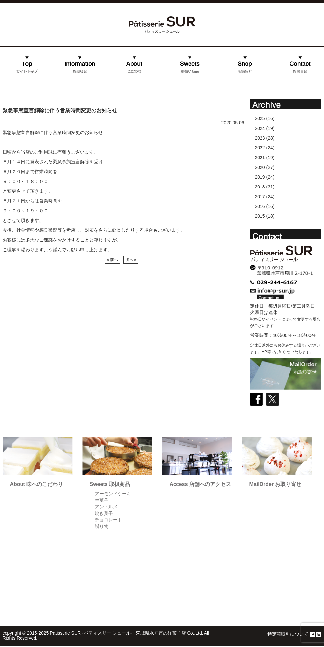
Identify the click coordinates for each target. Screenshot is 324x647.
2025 (260, 118)
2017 (260, 196)
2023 (260, 138)
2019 (260, 177)
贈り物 (101, 526)
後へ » (130, 259)
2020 (260, 167)
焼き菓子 (104, 513)
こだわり (116, 82)
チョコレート (108, 519)
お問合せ (281, 82)
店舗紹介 (226, 82)
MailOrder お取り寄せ (275, 484)
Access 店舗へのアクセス (200, 484)
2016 (260, 206)
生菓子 (101, 500)
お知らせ (61, 82)
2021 (260, 157)
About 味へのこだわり (36, 484)
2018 (260, 186)
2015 (260, 216)
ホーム (9, 82)
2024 (260, 128)
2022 (260, 147)
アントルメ (106, 506)
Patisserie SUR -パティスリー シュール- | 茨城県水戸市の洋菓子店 (118, 633)
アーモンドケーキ (113, 493)
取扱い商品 (189, 71)
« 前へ (112, 259)
